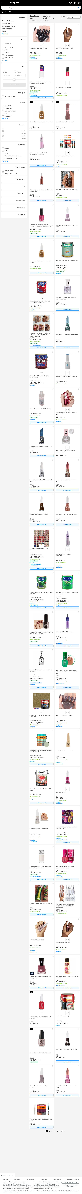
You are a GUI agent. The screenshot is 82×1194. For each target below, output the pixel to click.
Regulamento (43, 1179)
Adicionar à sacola (41, 97)
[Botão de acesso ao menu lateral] (2, 2)
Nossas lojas (17, 1179)
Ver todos (5, 34)
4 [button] (54, 1131)
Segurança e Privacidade (73, 1179)
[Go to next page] (65, 1131)
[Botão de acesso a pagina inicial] (38, 2)
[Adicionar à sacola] (41, 97)
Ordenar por (63, 17)
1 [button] (46, 1131)
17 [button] (62, 1131)
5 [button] (57, 1131)
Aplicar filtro (14, 85)
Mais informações (7, 1175)
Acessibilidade (57, 1179)
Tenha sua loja (30, 1179)
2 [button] (49, 1131)
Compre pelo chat (70, 1182)
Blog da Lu (5, 1179)
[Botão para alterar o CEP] (41, 12)
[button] (78, 8)
